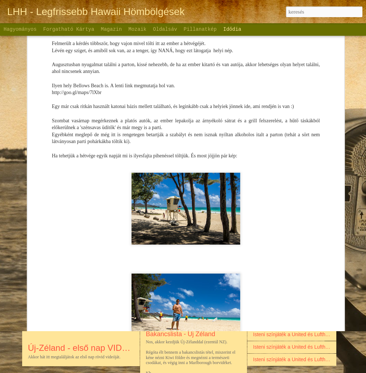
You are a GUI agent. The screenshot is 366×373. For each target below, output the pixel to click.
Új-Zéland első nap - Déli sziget (190, 282)
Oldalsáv (165, 29)
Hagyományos (20, 29)
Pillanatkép (200, 29)
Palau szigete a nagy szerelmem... (291, 272)
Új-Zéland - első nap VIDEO (81, 348)
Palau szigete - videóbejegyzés (287, 297)
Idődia (232, 29)
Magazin (111, 29)
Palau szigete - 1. (272, 259)
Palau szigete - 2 (271, 247)
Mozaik (137, 29)
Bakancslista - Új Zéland (180, 334)
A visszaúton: (268, 309)
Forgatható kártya (68, 29)
